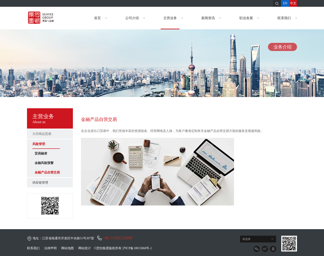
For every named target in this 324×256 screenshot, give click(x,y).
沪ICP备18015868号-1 (137, 248)
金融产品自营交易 (47, 172)
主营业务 (171, 18)
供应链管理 (40, 182)
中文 (293, 3)
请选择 (246, 239)
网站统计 (84, 248)
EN (285, 3)
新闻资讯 (209, 18)
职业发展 (247, 18)
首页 (99, 18)
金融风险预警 (44, 163)
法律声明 (50, 248)
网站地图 (67, 248)
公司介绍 (133, 18)
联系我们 (285, 18)
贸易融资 (41, 153)
